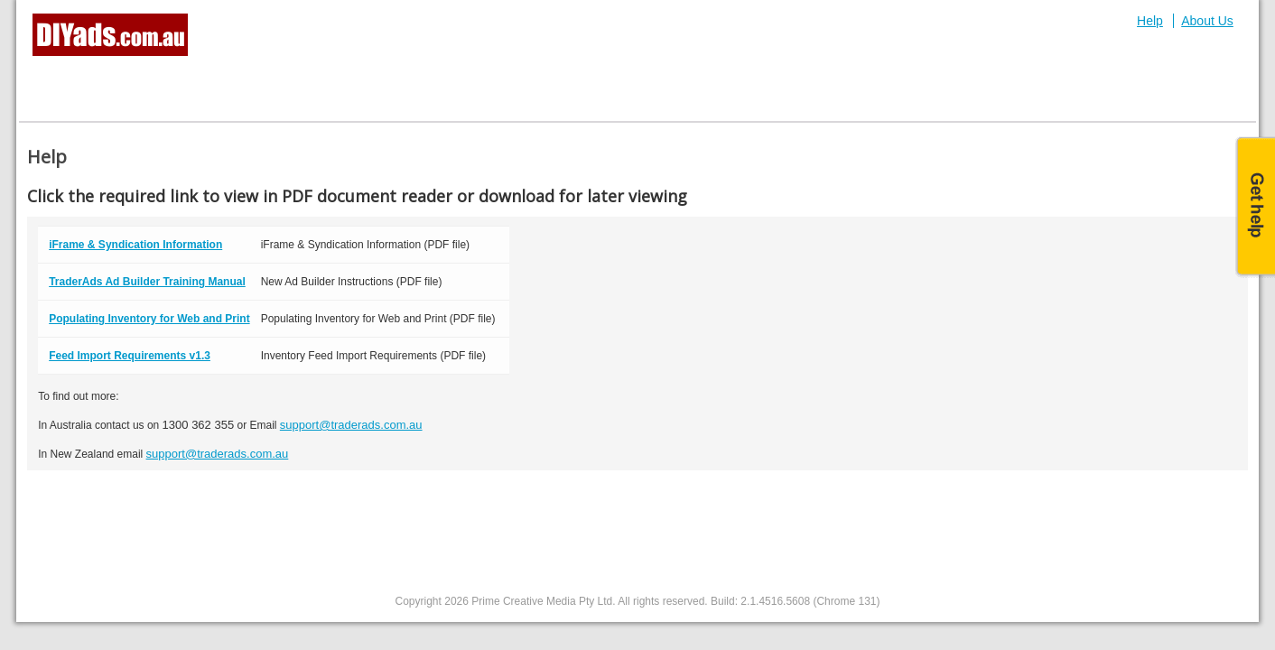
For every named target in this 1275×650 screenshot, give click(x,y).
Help (1150, 21)
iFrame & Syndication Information (135, 244)
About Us (1207, 21)
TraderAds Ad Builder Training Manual (147, 281)
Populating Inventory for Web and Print (149, 318)
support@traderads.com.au (351, 425)
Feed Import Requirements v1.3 (129, 355)
